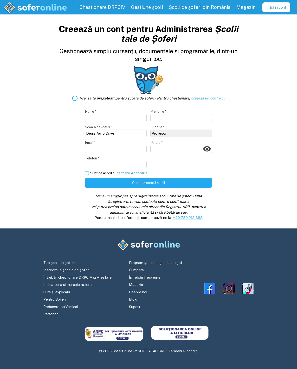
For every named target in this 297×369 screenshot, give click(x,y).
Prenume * (158, 111)
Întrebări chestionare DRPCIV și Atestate (77, 277)
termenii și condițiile (132, 173)
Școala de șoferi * (98, 127)
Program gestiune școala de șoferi (158, 263)
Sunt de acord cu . (119, 173)
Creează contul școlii (148, 183)
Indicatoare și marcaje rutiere (67, 285)
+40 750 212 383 (188, 218)
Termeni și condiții (183, 351)
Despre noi (138, 292)
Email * (90, 143)
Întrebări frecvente (145, 277)
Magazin (136, 285)
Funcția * (157, 127)
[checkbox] (87, 173)
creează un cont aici (207, 98)
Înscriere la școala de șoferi (66, 270)
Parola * (156, 143)
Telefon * (92, 158)
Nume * (90, 111)
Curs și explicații (56, 292)
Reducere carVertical (60, 307)
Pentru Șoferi (54, 299)
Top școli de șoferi (59, 263)
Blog (133, 299)
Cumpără (136, 270)
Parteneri (50, 314)
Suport (134, 307)
